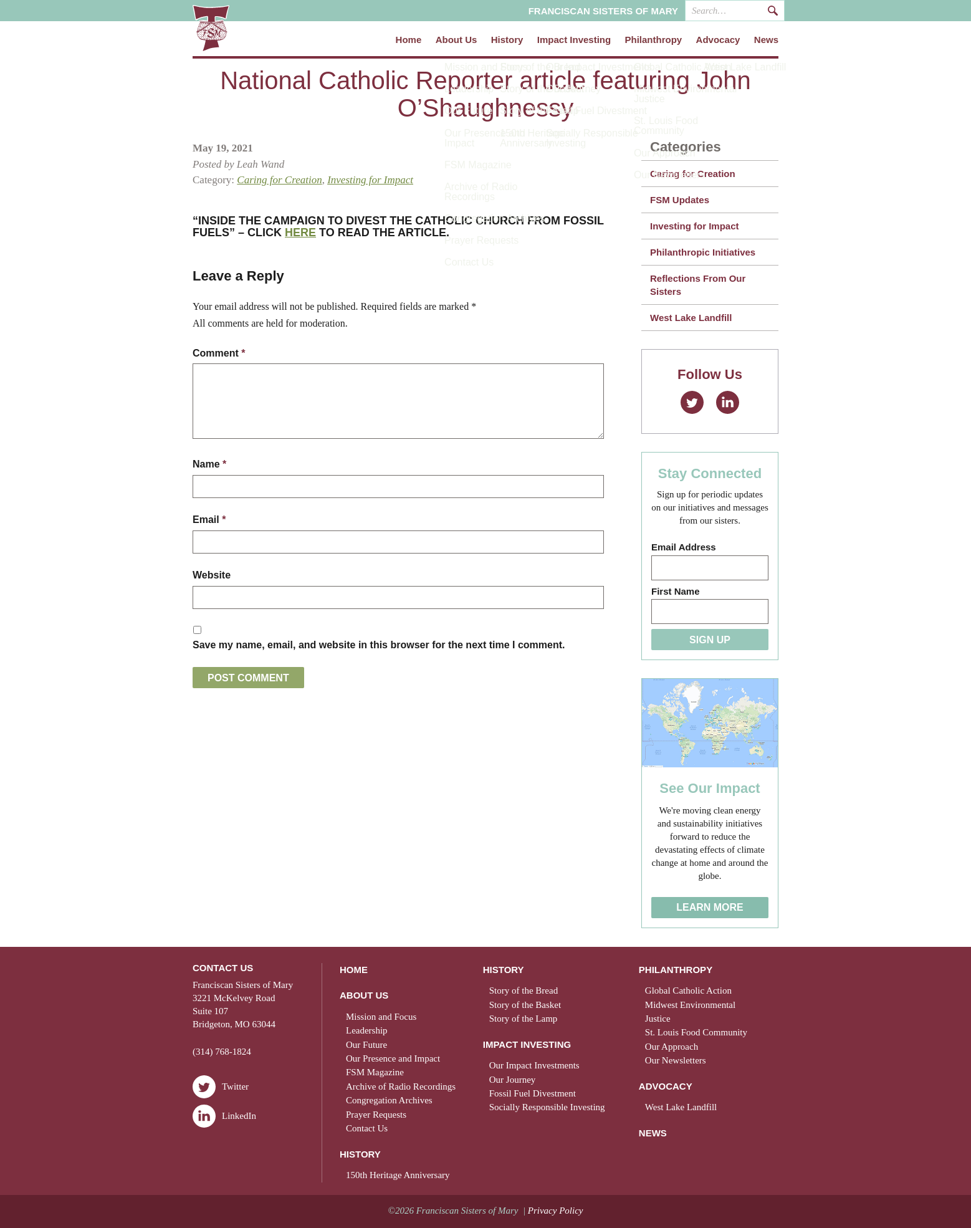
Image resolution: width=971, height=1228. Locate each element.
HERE (300, 232)
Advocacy (718, 40)
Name (209, 464)
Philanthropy (653, 40)
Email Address (683, 547)
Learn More (710, 907)
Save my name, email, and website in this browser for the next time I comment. (379, 643)
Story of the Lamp (523, 1019)
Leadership (367, 1030)
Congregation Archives (389, 1100)
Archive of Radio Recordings (401, 1086)
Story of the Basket (525, 1005)
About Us (456, 40)
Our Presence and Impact (393, 1058)
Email (209, 519)
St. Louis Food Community (696, 1032)
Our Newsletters (675, 1060)
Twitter (692, 402)
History (507, 40)
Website (212, 574)
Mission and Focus (381, 1017)
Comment (219, 353)
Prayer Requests (376, 1115)
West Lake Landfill (691, 317)
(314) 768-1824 (222, 1052)
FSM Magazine (375, 1072)
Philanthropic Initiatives (702, 252)
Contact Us (367, 1128)
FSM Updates (679, 199)
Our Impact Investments (534, 1065)
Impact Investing (574, 40)
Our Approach (671, 1047)
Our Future (366, 1045)
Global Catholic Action (688, 990)
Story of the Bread (523, 990)
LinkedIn (727, 402)
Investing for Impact (370, 180)
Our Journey (512, 1080)
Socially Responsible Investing (547, 1107)
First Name (675, 591)
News (766, 40)
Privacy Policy (555, 1211)
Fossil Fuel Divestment (532, 1093)
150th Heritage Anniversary (398, 1175)
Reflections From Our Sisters (697, 285)
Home (409, 40)
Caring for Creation (279, 180)
